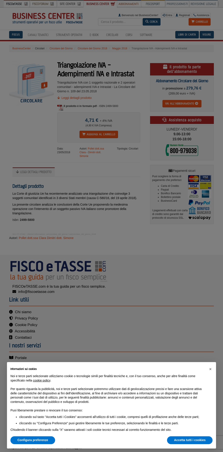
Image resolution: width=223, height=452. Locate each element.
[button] (210, 369)
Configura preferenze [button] (32, 440)
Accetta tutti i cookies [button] (190, 440)
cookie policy (41, 380)
